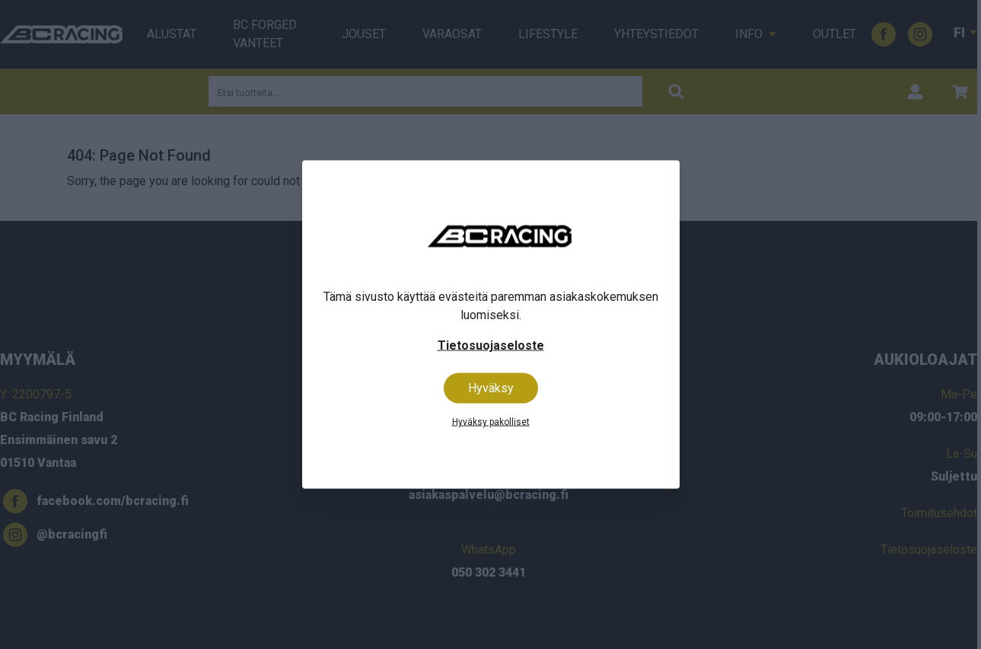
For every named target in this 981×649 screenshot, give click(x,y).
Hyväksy (491, 388)
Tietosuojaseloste (491, 345)
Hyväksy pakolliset (491, 422)
